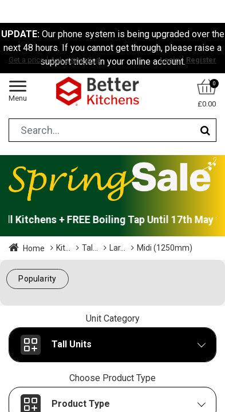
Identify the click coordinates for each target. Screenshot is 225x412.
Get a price (26, 60)
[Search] (205, 130)
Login (170, 60)
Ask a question (75, 60)
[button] (37, 279)
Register (201, 60)
